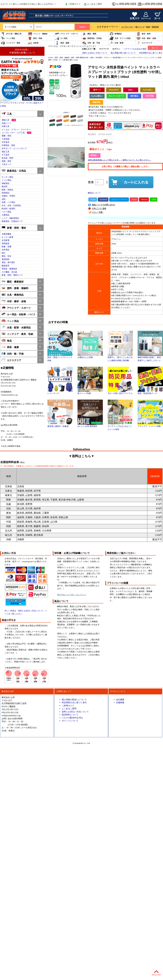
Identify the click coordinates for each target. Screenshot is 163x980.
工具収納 (5, 139)
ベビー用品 (6, 212)
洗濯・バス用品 (8, 202)
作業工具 (5, 126)
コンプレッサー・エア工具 (13, 133)
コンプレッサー (127, 27)
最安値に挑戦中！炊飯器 (60, 425)
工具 (6, 113)
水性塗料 (99, 57)
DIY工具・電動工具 (11, 34)
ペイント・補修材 (37, 34)
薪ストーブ (139, 27)
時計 (3, 253)
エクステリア (144, 43)
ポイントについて (70, 720)
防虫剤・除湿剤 (8, 209)
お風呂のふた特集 (90, 356)
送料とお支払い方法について (94, 53)
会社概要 (120, 699)
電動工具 (5, 120)
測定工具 (5, 152)
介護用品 (5, 215)
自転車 (33, 43)
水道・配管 (116, 43)
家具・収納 (35, 38)
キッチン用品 (7, 177)
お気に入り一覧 (88, 49)
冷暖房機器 (6, 234)
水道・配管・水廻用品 (16, 327)
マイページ (104, 49)
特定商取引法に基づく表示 (150, 53)
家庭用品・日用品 (92, 38)
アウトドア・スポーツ (66, 34)
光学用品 (5, 250)
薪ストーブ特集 (90, 392)
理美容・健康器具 (9, 269)
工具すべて (6, 164)
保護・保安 (6, 161)
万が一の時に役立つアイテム (120, 392)
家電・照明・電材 (13, 227)
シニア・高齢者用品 (10, 218)
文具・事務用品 (12, 294)
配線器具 (5, 266)
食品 (6, 340)
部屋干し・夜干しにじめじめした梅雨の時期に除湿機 (120, 357)
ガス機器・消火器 (9, 272)
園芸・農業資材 (12, 281)
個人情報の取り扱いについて (123, 53)
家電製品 (115, 34)
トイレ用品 (6, 180)
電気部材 (5, 259)
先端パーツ (6, 123)
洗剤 (3, 199)
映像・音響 (6, 247)
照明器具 (5, 244)
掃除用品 (5, 183)
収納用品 (5, 193)
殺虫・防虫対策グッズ (150, 392)
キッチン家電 (7, 237)
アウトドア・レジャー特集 (150, 425)
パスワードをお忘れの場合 (135, 49)
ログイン (116, 49)
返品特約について (70, 714)
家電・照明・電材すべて (12, 275)
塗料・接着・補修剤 (14, 287)
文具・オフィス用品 (120, 38)
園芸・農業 (89, 34)
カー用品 (61, 38)
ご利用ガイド (72, 4)
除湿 (148, 27)
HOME (50, 57)
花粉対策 (155, 27)
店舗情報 (120, 702)
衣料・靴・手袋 (91, 43)
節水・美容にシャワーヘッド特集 (60, 357)
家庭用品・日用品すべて (12, 221)
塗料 (72, 57)
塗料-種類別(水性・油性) (85, 57)
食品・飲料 (143, 34)
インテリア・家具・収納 (17, 333)
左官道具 (5, 142)
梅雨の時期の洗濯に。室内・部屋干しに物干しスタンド (150, 357)
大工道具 (5, 155)
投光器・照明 (7, 158)
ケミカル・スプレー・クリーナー (16, 130)
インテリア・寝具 (10, 43)
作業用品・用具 (8, 145)
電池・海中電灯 (8, 262)
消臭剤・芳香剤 (8, 196)
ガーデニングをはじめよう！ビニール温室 (120, 426)
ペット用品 (8, 38)
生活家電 (5, 240)
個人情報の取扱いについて (74, 699)
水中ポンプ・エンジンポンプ (14, 148)
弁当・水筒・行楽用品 (11, 206)
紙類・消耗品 (7, 190)
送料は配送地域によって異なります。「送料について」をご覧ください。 (119, 160)
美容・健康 (62, 43)
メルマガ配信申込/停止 (72, 717)
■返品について (94, 193)
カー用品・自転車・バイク (18, 314)
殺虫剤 (4, 187)
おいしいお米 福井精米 (90, 425)
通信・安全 (6, 256)
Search (82, 27)
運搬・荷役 (6, 136)
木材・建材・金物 (146, 38)
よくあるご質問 (93, 4)
